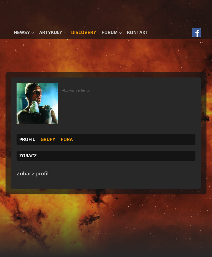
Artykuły (50, 32)
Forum (110, 32)
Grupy (48, 139)
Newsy (22, 32)
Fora (67, 139)
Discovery (83, 32)
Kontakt (137, 32)
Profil (27, 139)
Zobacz (28, 155)
